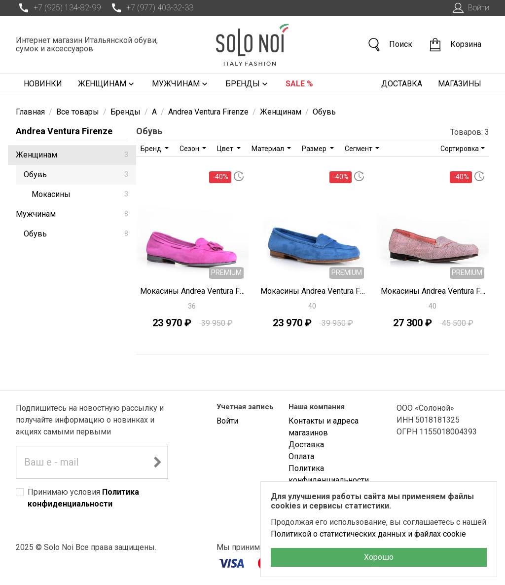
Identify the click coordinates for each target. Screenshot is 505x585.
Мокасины (80, 194)
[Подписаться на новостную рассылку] (157, 462)
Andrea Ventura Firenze (64, 131)
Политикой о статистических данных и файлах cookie (368, 534)
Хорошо (379, 557)
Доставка (401, 83)
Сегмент (359, 149)
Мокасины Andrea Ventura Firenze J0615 (433, 291)
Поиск (389, 45)
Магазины (459, 83)
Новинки (43, 83)
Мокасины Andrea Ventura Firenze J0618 (192, 291)
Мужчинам (181, 84)
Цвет (226, 149)
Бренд (152, 149)
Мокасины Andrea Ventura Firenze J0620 (312, 291)
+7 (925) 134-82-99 (58, 8)
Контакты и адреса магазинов (324, 426)
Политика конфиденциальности (329, 474)
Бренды (247, 84)
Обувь (76, 174)
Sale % (299, 83)
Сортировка (459, 149)
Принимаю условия (83, 497)
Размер (315, 149)
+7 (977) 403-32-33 (150, 8)
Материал (269, 149)
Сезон (190, 149)
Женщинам (107, 84)
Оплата (301, 456)
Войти (469, 8)
